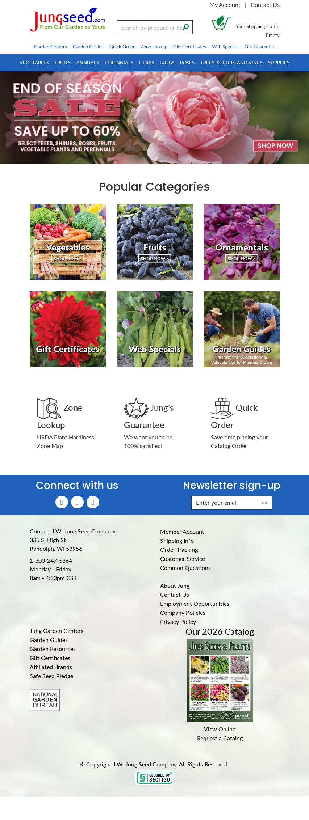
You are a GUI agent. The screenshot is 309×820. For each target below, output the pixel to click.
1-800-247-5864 (51, 560)
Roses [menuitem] (187, 62)
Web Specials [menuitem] (225, 46)
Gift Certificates (50, 658)
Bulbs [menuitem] (167, 62)
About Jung (174, 585)
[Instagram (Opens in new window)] (77, 502)
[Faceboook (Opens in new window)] (61, 502)
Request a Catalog (220, 738)
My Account (225, 4)
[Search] (185, 26)
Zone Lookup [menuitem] (154, 46)
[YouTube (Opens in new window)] (93, 502)
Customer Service (182, 558)
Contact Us (265, 4)
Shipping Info (177, 540)
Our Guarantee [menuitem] (260, 46)
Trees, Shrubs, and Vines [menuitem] (231, 62)
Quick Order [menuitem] (122, 46)
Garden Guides (49, 639)
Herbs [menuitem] (146, 62)
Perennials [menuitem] (119, 62)
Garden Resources (53, 648)
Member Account (182, 531)
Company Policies (182, 612)
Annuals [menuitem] (87, 62)
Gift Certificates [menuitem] (189, 46)
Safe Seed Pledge (51, 676)
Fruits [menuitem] (63, 62)
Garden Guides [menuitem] (88, 46)
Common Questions (185, 567)
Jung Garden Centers (56, 630)
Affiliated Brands (51, 667)
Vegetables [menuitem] (34, 62)
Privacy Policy (178, 621)
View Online (219, 729)
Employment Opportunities (194, 603)
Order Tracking (179, 549)
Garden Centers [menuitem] (50, 46)
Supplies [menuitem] (278, 62)
